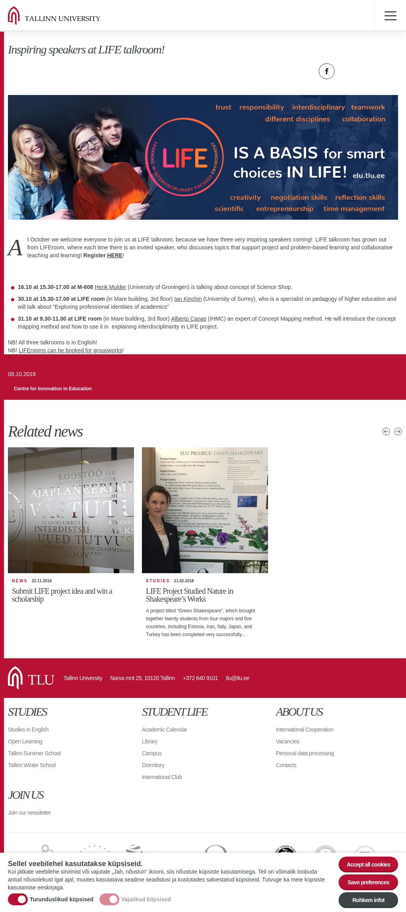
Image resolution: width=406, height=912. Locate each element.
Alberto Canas (189, 318)
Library (149, 741)
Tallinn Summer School (34, 753)
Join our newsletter (29, 812)
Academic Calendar (164, 729)
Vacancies (287, 741)
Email (366, 71)
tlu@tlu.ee (237, 678)
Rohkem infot (368, 900)
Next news (398, 431)
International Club (162, 777)
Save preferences (368, 882)
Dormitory (153, 765)
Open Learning (25, 741)
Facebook (327, 71)
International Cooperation (304, 729)
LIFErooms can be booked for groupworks (70, 350)
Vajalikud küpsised (146, 899)
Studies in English (28, 729)
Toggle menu (390, 16)
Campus (151, 753)
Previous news (386, 431)
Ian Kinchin (188, 299)
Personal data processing (305, 753)
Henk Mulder (110, 287)
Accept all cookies (368, 864)
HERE (115, 255)
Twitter (346, 71)
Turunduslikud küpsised (62, 899)
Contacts (286, 765)
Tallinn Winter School (32, 765)
